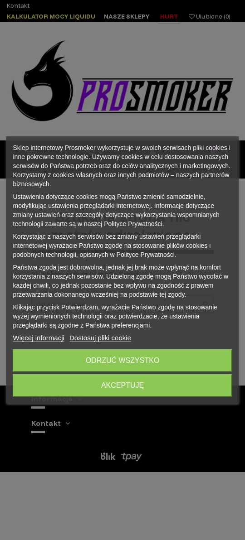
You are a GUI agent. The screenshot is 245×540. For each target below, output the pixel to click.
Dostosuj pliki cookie (100, 338)
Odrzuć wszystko (123, 360)
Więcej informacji (38, 338)
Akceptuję (122, 385)
